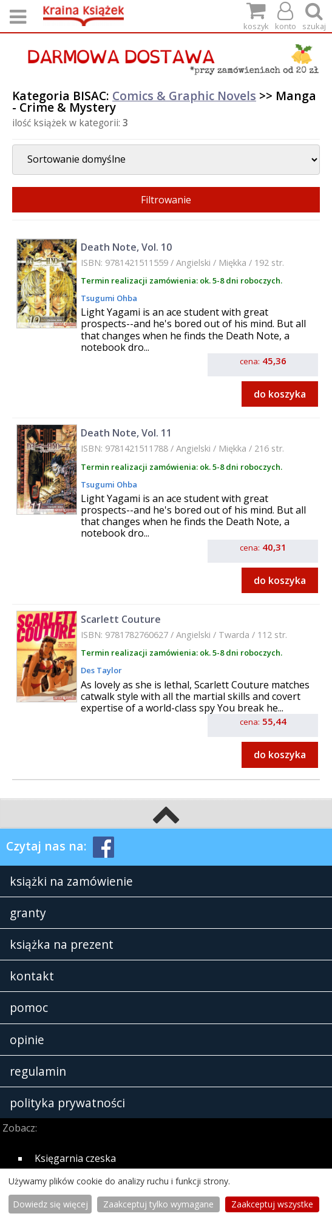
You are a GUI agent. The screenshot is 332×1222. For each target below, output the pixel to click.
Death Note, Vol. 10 (126, 247)
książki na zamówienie (71, 881)
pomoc (29, 1007)
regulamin (38, 1071)
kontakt (32, 976)
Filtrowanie (166, 199)
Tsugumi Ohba (109, 298)
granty (28, 913)
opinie (27, 1039)
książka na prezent (61, 944)
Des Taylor (101, 670)
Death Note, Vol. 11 (126, 433)
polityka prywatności (67, 1103)
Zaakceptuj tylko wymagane (158, 1204)
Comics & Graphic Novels (184, 95)
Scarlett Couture (121, 619)
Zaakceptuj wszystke (272, 1204)
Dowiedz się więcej (50, 1204)
